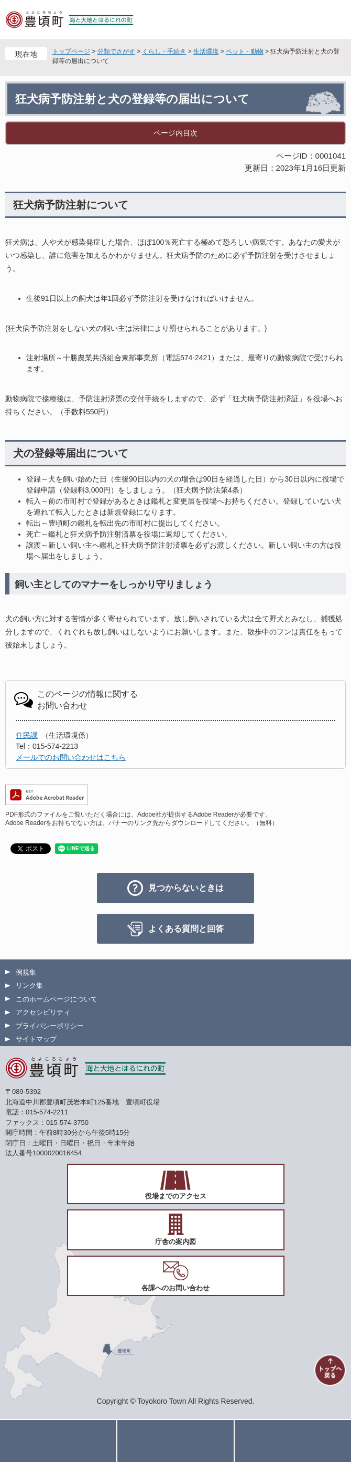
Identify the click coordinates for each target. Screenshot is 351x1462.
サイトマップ (36, 1039)
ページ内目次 (175, 133)
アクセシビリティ (43, 1012)
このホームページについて (56, 999)
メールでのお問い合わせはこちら (71, 757)
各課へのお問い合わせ (175, 1288)
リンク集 (29, 985)
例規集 (26, 972)
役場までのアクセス (175, 1196)
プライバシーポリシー (50, 1026)
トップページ (71, 51)
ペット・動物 (245, 51)
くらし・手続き (164, 51)
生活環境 (205, 51)
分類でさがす (116, 51)
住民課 (27, 735)
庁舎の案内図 (175, 1242)
